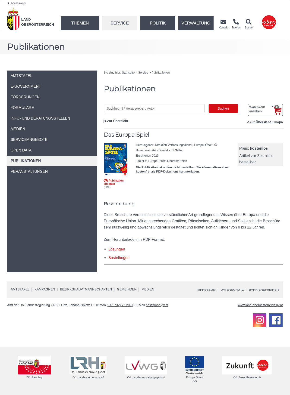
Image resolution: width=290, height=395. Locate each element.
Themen (80, 23)
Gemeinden (127, 289)
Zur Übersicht (117, 121)
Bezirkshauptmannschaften (86, 289)
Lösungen (116, 249)
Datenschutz (231, 289)
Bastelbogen (119, 258)
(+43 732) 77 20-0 (120, 305)
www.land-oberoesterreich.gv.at (260, 305)
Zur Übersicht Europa (266, 122)
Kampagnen (45, 289)
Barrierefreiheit (263, 289)
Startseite (128, 72)
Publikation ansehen (114, 182)
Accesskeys (16, 3)
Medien (148, 289)
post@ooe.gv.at (157, 305)
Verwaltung (195, 23)
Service (119, 23)
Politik (158, 23)
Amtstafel (20, 289)
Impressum (204, 289)
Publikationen (160, 72)
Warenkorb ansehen (264, 109)
